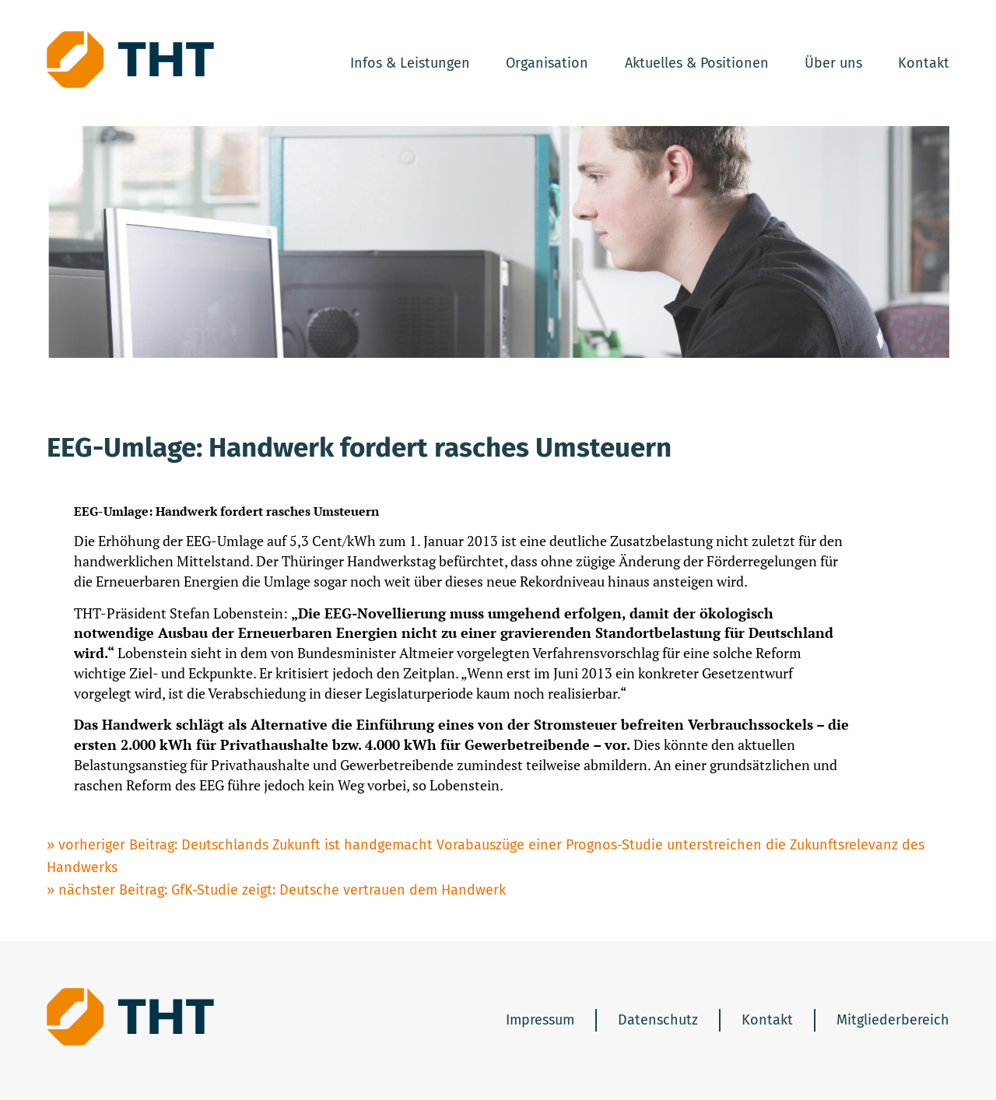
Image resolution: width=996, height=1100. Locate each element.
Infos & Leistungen (410, 63)
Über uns (833, 63)
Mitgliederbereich (892, 1019)
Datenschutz (658, 1019)
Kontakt (923, 63)
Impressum (540, 1019)
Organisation (547, 63)
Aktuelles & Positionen (697, 63)
